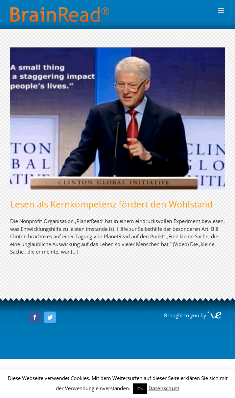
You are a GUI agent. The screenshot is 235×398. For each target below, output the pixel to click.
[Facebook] (35, 317)
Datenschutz (164, 388)
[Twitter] (50, 317)
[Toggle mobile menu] (221, 10)
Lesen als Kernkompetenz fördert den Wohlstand (111, 204)
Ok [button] (140, 388)
